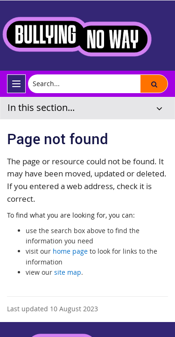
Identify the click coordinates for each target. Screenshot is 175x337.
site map (67, 272)
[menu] (16, 83)
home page (70, 251)
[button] (154, 83)
